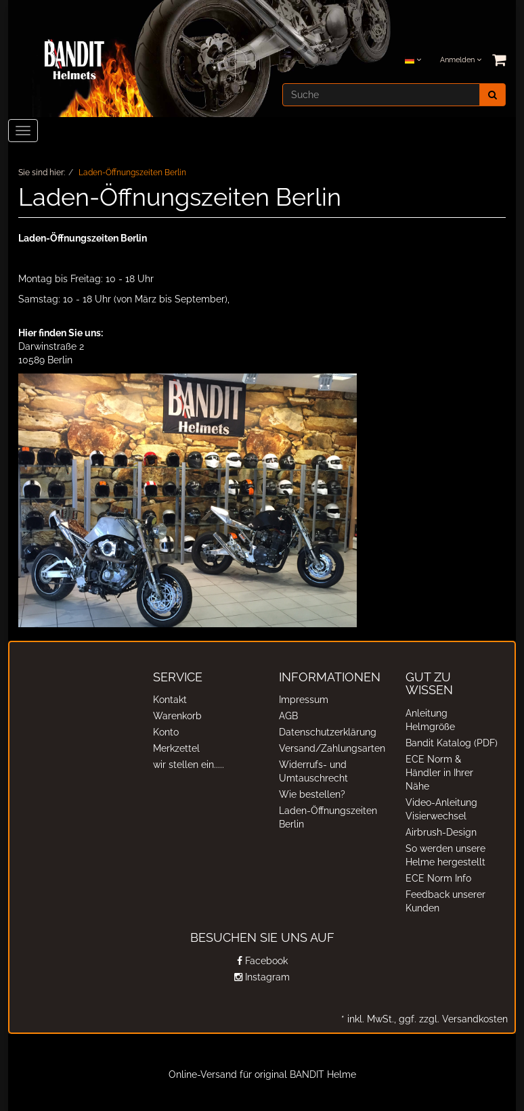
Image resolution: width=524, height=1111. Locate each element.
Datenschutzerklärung (327, 732)
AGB (288, 715)
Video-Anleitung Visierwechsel (441, 809)
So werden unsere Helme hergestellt (445, 855)
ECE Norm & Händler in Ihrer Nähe (439, 773)
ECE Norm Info (438, 878)
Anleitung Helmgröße (430, 720)
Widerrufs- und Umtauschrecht (313, 771)
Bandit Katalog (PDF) (452, 743)
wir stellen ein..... (188, 764)
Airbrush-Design (441, 832)
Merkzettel (176, 748)
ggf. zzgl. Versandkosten (452, 1019)
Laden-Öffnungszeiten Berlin (328, 817)
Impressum (303, 699)
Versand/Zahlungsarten (328, 748)
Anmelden (460, 59)
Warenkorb (177, 715)
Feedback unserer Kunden (445, 901)
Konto (166, 732)
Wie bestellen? (312, 794)
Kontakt (170, 699)
